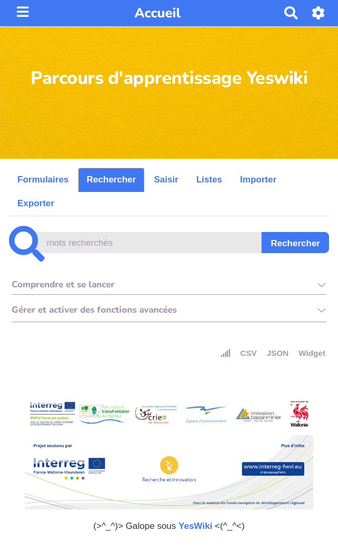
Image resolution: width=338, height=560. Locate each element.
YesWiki (196, 526)
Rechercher (111, 180)
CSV (248, 353)
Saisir (166, 180)
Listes (209, 180)
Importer (258, 180)
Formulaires (43, 180)
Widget (311, 353)
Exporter (35, 203)
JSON (278, 353)
